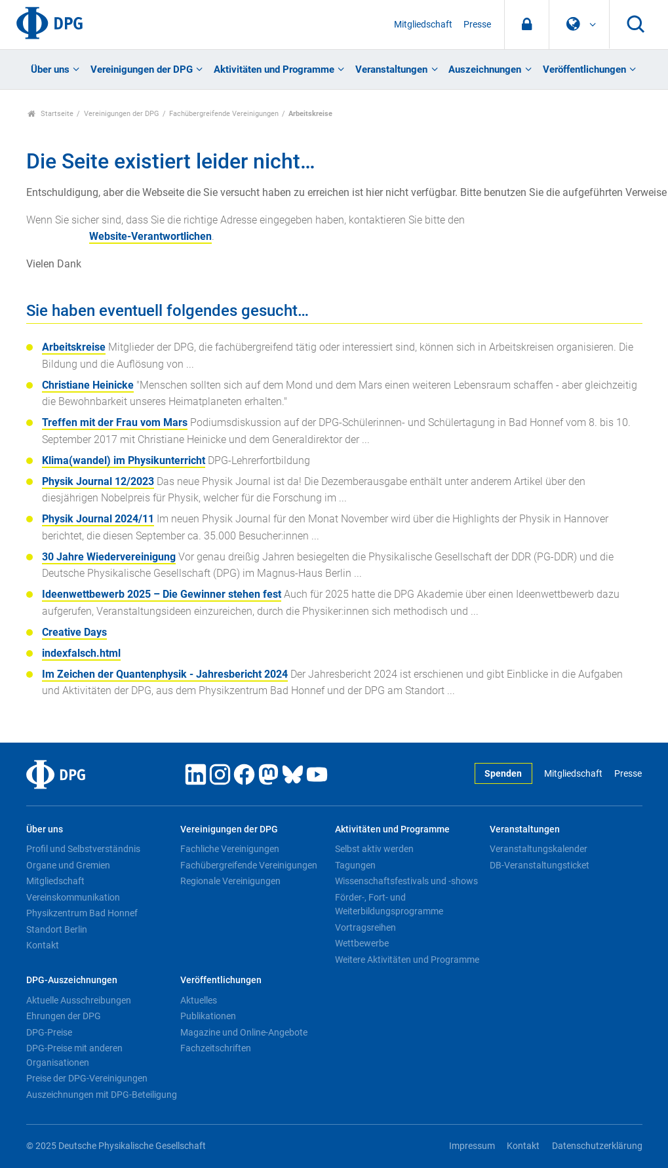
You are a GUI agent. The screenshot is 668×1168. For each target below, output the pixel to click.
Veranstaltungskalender (538, 849)
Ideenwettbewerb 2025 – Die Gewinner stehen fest (161, 594)
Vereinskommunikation (73, 897)
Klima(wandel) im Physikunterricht (123, 460)
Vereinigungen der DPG (141, 69)
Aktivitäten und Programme (274, 69)
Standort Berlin (56, 929)
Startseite (51, 113)
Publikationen (208, 1016)
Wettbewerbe (362, 943)
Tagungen (355, 865)
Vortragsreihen (365, 927)
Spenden (503, 773)
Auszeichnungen (484, 69)
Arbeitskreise (74, 347)
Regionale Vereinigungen (230, 881)
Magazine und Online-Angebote (243, 1032)
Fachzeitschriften (215, 1048)
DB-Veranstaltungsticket (539, 865)
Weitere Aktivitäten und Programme (407, 959)
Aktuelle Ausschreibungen (78, 1000)
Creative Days (74, 632)
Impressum (472, 1146)
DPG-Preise (49, 1032)
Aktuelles (198, 1000)
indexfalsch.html (81, 653)
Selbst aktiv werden (374, 849)
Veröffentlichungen (584, 69)
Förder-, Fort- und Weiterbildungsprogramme (389, 904)
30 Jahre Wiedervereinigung (109, 557)
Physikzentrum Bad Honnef (82, 913)
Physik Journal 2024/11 (98, 519)
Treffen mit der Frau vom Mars (114, 422)
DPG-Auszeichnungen (71, 980)
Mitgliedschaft (423, 24)
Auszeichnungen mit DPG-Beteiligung (101, 1094)
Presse (477, 24)
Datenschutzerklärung (597, 1146)
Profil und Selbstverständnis (83, 849)
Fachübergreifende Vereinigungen (224, 113)
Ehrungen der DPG (63, 1016)
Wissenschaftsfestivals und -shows (406, 881)
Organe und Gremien (68, 865)
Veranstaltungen (391, 69)
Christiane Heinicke (88, 385)
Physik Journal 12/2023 (98, 481)
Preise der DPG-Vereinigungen (86, 1078)
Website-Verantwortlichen (150, 236)
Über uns (50, 69)
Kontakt (42, 945)
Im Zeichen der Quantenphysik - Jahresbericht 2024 (165, 674)
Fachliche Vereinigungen (229, 849)
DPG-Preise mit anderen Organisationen (74, 1055)
